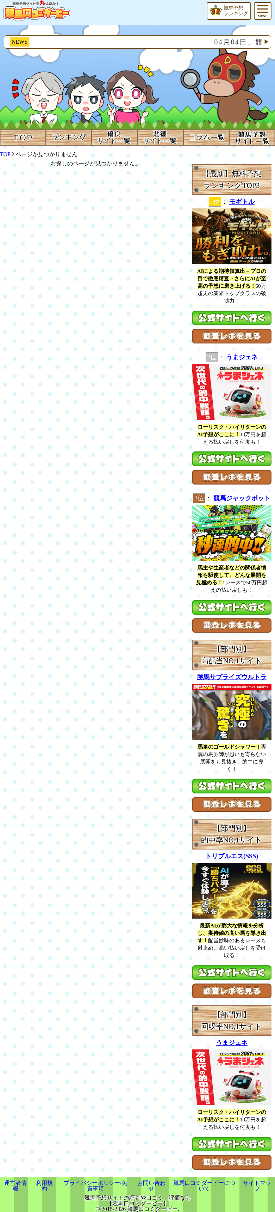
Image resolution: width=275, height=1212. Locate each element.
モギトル (242, 201)
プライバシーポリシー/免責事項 (95, 1186)
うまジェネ (242, 357)
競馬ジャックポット (241, 498)
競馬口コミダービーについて (204, 1186)
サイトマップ (257, 1186)
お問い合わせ (151, 1186)
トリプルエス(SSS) (231, 856)
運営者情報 (15, 1186)
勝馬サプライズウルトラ (232, 677)
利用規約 (44, 1186)
